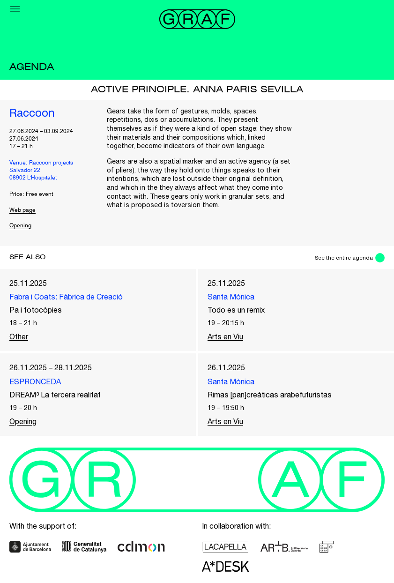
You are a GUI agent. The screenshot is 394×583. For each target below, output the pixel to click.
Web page (22, 210)
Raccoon (32, 114)
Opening (20, 226)
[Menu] (15, 9)
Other (18, 336)
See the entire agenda (344, 257)
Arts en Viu (225, 336)
